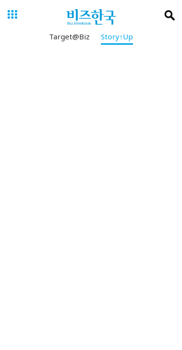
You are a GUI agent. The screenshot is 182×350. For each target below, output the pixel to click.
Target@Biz (69, 38)
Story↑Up (117, 38)
